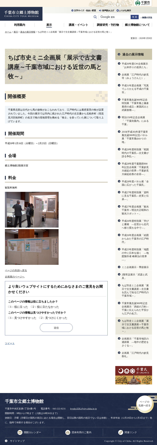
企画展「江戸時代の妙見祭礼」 (135, 355)
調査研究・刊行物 (108, 24)
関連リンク (131, 432)
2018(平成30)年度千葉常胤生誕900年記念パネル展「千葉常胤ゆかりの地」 (135, 136)
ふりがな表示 (125, 10)
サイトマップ (17, 441)
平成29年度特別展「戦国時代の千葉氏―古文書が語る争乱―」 (135, 153)
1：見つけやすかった (23, 317)
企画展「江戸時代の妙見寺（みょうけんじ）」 (135, 76)
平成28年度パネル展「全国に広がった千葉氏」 (135, 183)
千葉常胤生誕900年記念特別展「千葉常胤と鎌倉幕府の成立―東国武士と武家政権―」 (135, 104)
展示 (49, 24)
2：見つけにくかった (54, 317)
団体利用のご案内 (81, 432)
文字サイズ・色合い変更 (85, 10)
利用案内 (19, 24)
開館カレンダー (32, 432)
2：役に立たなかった (46, 306)
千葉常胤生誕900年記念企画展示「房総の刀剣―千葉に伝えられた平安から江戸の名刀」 (135, 308)
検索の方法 (147, 17)
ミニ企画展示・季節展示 (135, 267)
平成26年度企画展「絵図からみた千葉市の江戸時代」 (135, 238)
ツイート (10, 343)
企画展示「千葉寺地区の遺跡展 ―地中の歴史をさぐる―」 (135, 342)
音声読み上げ (108, 10)
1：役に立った (19, 306)
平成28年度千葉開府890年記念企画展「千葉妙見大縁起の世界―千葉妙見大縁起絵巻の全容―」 (135, 168)
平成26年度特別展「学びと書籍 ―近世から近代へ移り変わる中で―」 (135, 224)
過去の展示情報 (27, 32)
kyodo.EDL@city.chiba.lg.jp (83, 408)
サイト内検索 (95, 17)
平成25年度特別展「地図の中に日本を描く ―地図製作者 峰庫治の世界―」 (135, 254)
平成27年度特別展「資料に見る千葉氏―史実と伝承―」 (135, 196)
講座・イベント (78, 24)
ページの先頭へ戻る (16, 270)
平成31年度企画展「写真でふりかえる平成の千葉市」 (135, 89)
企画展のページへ (15, 276)
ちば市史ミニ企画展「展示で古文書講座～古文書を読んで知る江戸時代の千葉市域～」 (135, 290)
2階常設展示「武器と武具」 (134, 276)
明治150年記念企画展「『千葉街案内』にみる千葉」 (135, 121)
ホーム (8, 32)
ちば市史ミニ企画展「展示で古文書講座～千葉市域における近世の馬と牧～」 (135, 326)
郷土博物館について (137, 24)
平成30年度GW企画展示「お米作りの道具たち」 (135, 65)
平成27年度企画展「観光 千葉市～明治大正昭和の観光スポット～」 (135, 210)
